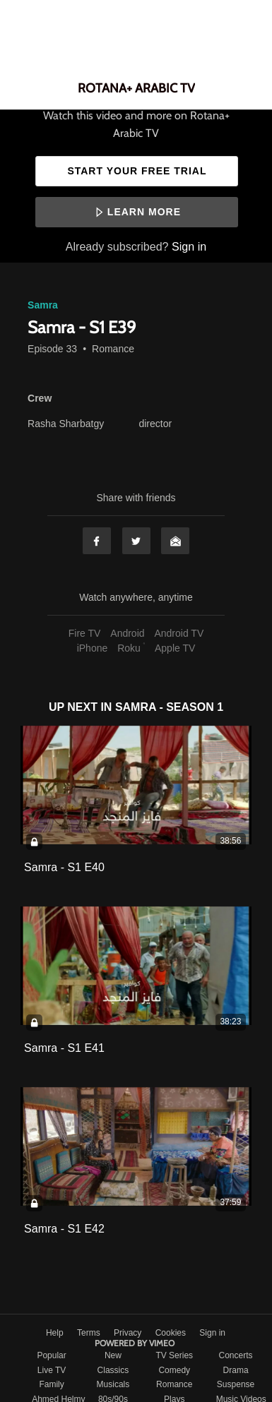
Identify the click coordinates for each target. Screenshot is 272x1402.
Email (175, 541)
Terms (89, 1333)
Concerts (236, 1355)
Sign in (189, 246)
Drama (236, 1370)
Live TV (51, 1370)
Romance (113, 348)
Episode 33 (52, 348)
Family (51, 1384)
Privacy (129, 1333)
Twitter (136, 541)
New (113, 1355)
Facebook (97, 541)
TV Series (174, 1355)
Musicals (113, 1384)
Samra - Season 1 (169, 707)
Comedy (174, 1370)
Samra (43, 305)
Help (56, 1333)
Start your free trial (136, 170)
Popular (51, 1355)
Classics (113, 1370)
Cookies (172, 1333)
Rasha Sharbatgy (66, 423)
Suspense (235, 1384)
